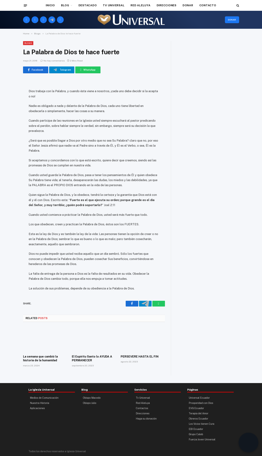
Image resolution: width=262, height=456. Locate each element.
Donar (232, 20)
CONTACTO (207, 5)
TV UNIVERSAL (113, 5)
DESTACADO (88, 5)
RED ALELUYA (140, 5)
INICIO (50, 5)
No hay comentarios (53, 60)
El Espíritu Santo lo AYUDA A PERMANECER (92, 358)
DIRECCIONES (166, 5)
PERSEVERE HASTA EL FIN (139, 356)
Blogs (28, 43)
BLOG (65, 5)
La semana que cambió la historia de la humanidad (40, 358)
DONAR (188, 5)
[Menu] (25, 5)
